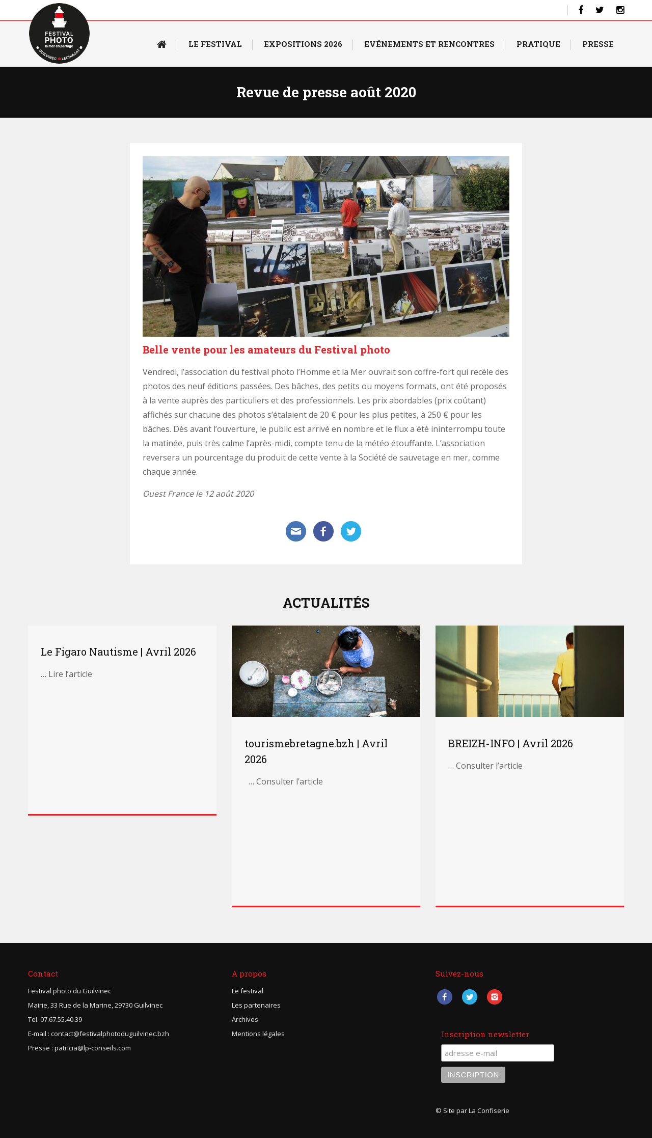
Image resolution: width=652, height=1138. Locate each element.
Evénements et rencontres (429, 44)
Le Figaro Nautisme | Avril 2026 (118, 651)
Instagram (494, 997)
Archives (245, 1019)
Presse (598, 44)
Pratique (538, 44)
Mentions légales (258, 1033)
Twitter (469, 997)
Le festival (247, 990)
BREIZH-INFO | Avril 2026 (510, 743)
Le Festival (215, 44)
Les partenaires (256, 1005)
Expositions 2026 (303, 44)
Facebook (444, 997)
